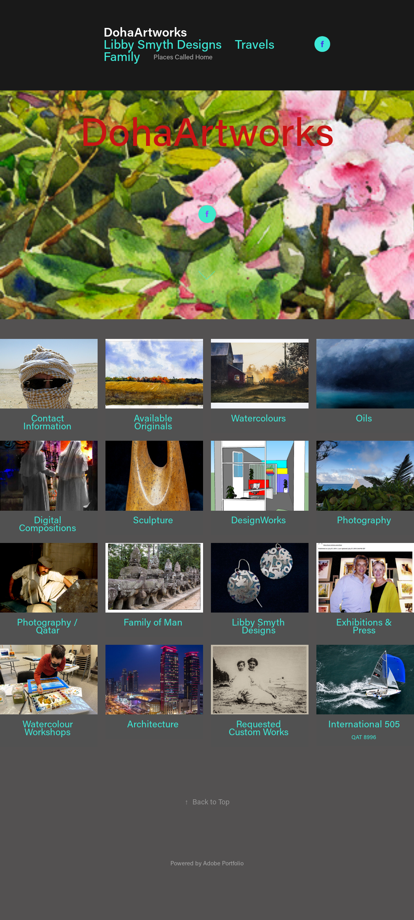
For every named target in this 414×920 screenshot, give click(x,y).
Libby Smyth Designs (163, 44)
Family (122, 56)
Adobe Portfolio (223, 863)
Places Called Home (183, 56)
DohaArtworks (145, 31)
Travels (254, 44)
